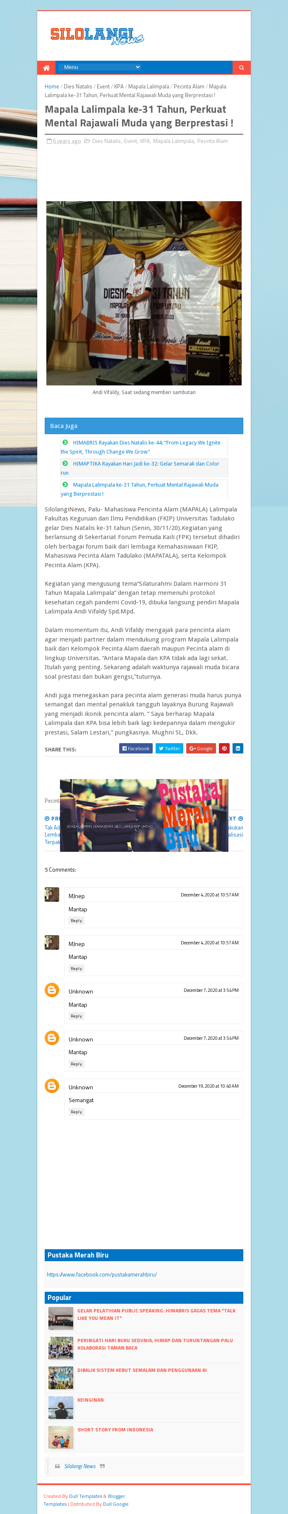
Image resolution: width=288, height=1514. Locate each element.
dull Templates (85, 1496)
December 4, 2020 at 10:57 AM (210, 894)
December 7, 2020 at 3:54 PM (211, 990)
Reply (76, 920)
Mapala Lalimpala (148, 86)
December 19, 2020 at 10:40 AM (208, 1086)
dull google (116, 1504)
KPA (119, 86)
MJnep (77, 895)
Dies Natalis (78, 86)
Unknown (81, 991)
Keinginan (90, 1400)
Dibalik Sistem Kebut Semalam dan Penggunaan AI (142, 1370)
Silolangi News (80, 1466)
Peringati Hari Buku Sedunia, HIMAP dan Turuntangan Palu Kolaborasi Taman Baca (155, 1344)
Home (52, 86)
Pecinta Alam (189, 86)
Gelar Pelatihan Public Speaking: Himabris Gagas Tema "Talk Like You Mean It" (156, 1314)
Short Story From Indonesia (115, 1429)
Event (103, 86)
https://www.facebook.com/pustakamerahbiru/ (102, 1274)
